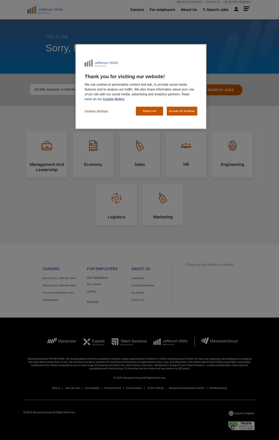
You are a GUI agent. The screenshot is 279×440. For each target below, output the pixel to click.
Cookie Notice (114, 99)
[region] (141, 86)
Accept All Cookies (182, 111)
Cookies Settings (96, 111)
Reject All (149, 111)
